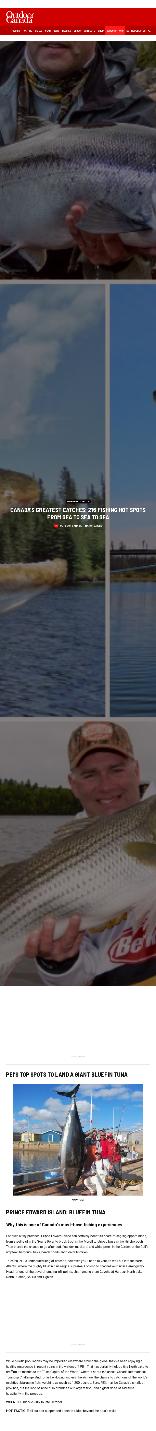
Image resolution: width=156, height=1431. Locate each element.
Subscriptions (115, 30)
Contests (89, 30)
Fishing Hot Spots (78, 501)
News (56, 30)
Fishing (16, 30)
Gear (48, 30)
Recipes (66, 30)
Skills (38, 30)
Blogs (77, 30)
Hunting (27, 30)
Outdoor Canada (71, 525)
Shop (101, 30)
